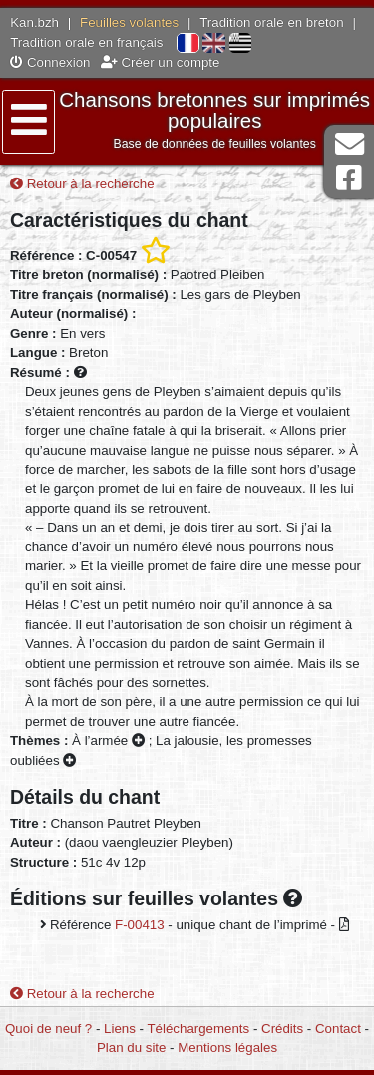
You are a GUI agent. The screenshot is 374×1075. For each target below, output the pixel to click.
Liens (120, 1028)
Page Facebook (349, 178)
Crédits (282, 1028)
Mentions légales (227, 1047)
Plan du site (131, 1047)
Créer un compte (160, 62)
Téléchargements (198, 1028)
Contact (338, 1028)
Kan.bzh (34, 22)
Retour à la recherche (82, 184)
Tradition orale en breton (271, 22)
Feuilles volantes (129, 22)
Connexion (50, 62)
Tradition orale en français (86, 42)
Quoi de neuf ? (48, 1028)
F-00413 (140, 924)
